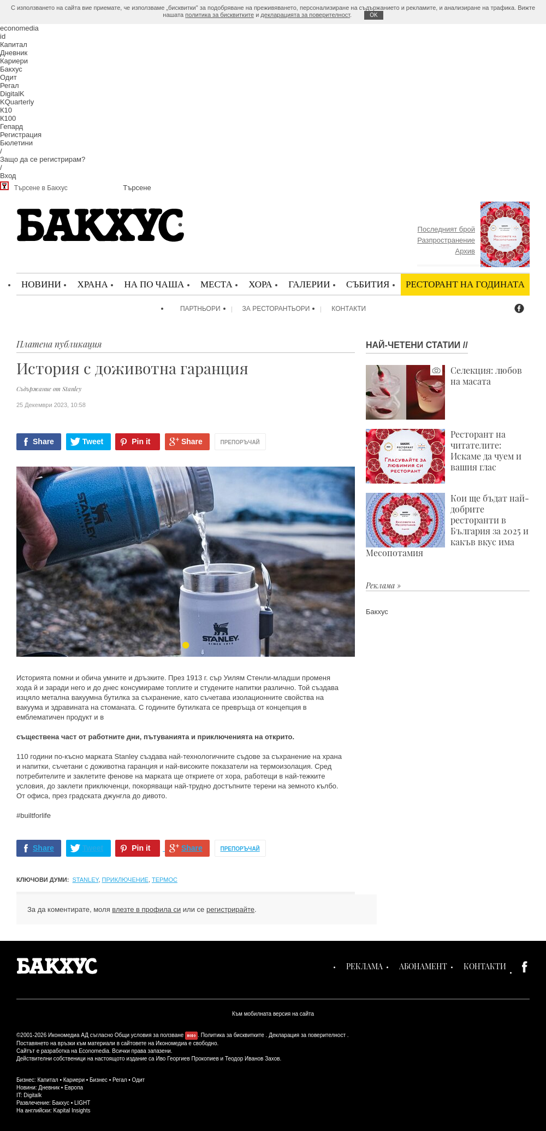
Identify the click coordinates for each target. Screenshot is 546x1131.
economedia (19, 28)
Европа (73, 1088)
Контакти (348, 309)
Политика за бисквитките (232, 1035)
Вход (8, 176)
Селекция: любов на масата (444, 392)
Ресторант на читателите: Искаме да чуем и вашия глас (443, 456)
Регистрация (20, 135)
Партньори (200, 309)
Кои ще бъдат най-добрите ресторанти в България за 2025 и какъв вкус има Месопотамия (447, 525)
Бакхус (11, 69)
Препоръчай (240, 442)
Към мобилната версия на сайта (273, 1014)
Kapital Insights (72, 1111)
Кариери (14, 61)
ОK (373, 15)
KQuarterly (17, 102)
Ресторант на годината (465, 284)
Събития (367, 284)
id (2, 36)
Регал (9, 85)
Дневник (13, 53)
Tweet (93, 441)
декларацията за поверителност (305, 14)
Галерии (309, 284)
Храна (92, 284)
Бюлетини (16, 143)
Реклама (364, 966)
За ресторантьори (276, 309)
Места (216, 284)
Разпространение (446, 240)
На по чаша (154, 284)
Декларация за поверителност (307, 1035)
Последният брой (446, 229)
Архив (465, 251)
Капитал (13, 44)
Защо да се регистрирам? (42, 159)
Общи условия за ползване (149, 1035)
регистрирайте (230, 909)
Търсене (137, 188)
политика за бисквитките (219, 14)
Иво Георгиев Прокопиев (187, 1059)
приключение (125, 879)
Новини (41, 284)
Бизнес (99, 1080)
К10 (6, 110)
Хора (260, 284)
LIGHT (82, 1103)
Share (43, 441)
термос (164, 879)
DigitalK (12, 94)
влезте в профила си (146, 909)
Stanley (86, 879)
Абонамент (423, 966)
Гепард (11, 126)
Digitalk (32, 1095)
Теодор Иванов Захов (252, 1059)
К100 (8, 118)
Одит (8, 77)
